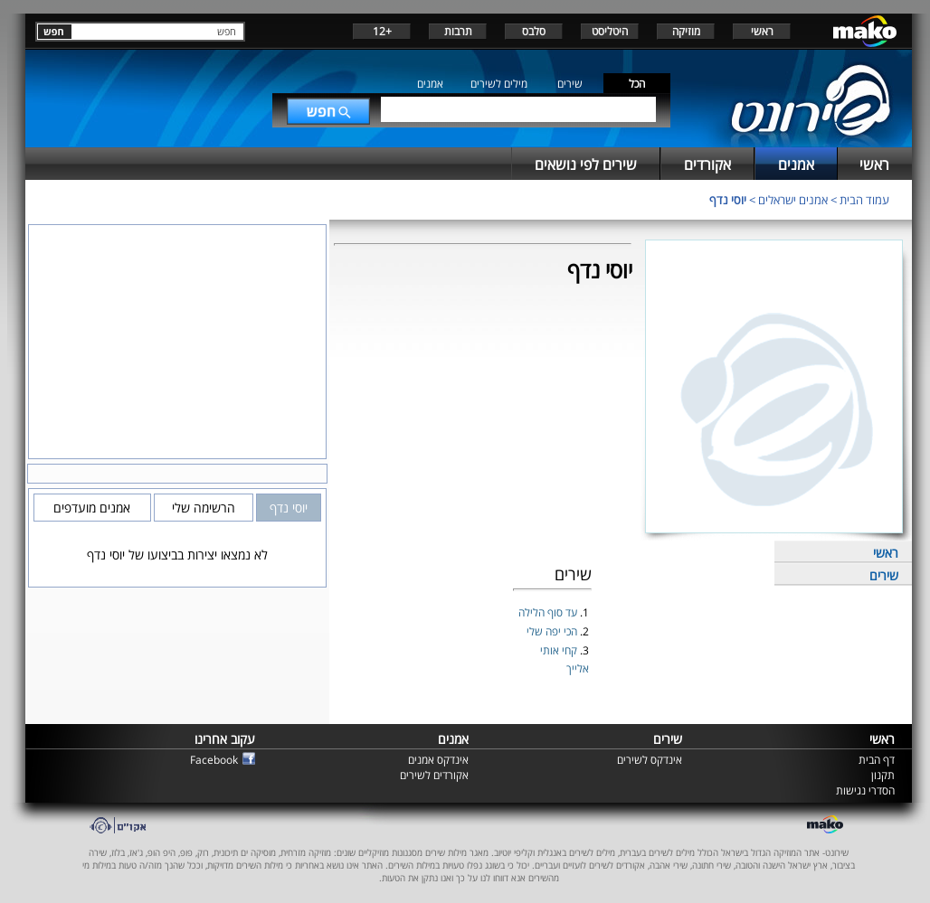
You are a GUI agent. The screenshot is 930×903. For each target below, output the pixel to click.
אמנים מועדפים (91, 507)
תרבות (458, 31)
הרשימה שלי (203, 507)
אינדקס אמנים (438, 759)
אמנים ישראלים (793, 200)
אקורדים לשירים (434, 775)
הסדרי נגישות (865, 790)
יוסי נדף (727, 200)
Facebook (214, 759)
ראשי (762, 31)
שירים (570, 83)
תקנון (883, 775)
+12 (382, 31)
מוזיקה (686, 31)
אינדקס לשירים (649, 759)
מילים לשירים (498, 83)
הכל (637, 83)
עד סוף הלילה (549, 612)
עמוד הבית (864, 200)
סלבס (534, 31)
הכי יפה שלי (553, 631)
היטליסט (610, 31)
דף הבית (877, 759)
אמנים (430, 83)
